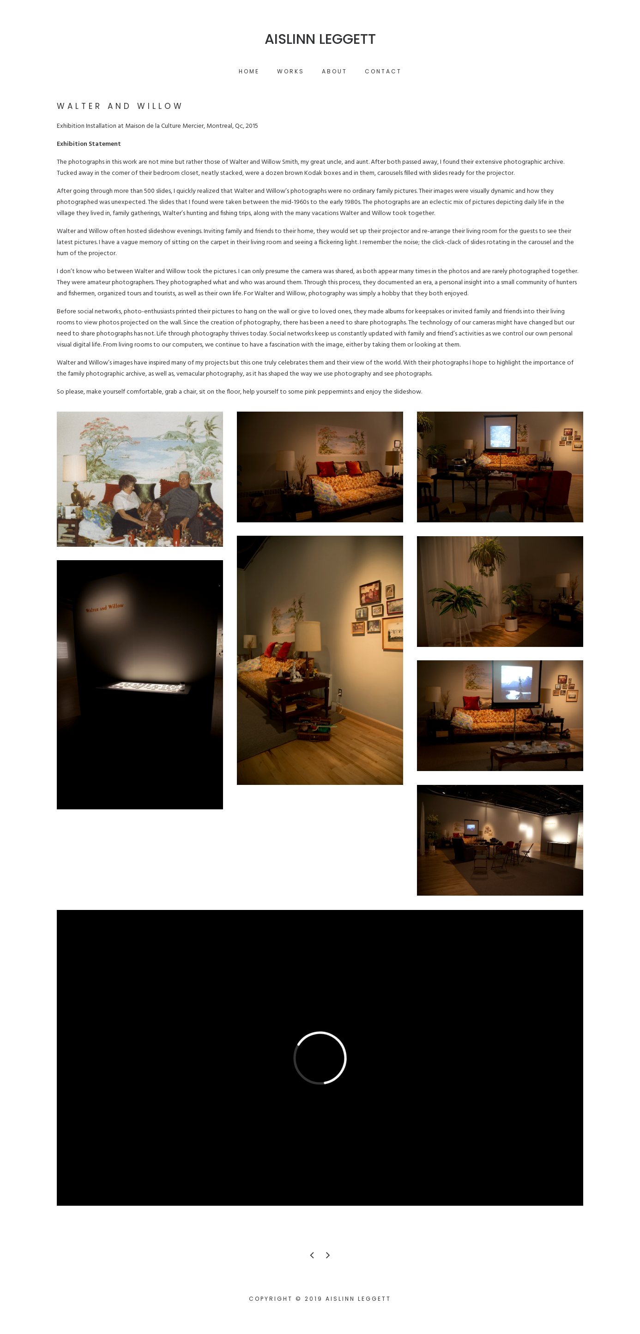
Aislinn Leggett (320, 39)
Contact (383, 71)
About (334, 71)
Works (290, 71)
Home (249, 71)
